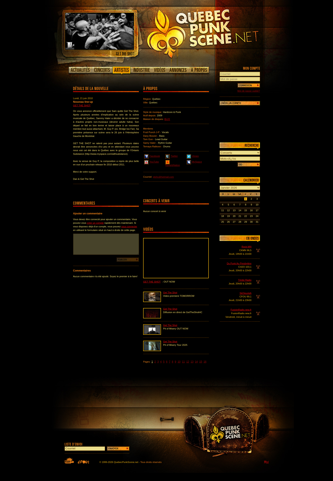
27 (234, 222)
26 (228, 222)
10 (179, 361)
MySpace (194, 161)
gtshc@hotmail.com (163, 177)
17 (257, 210)
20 (234, 216)
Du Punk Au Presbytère (239, 263)
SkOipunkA (245, 293)
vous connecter (129, 226)
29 (245, 222)
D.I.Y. (167, 119)
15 (200, 361)
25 (222, 222)
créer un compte (95, 223)
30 (251, 222)
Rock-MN (246, 246)
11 (183, 361)
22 (245, 216)
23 (251, 216)
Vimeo (193, 155)
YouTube (151, 161)
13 (192, 361)
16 (205, 361)
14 (196, 361)
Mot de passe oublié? (248, 91)
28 (239, 222)
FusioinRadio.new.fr (241, 309)
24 (257, 216)
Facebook (152, 155)
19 (228, 216)
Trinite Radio (244, 280)
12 (187, 361)
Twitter (171, 155)
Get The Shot (81, 105)
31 (257, 222)
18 (222, 216)
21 (239, 216)
